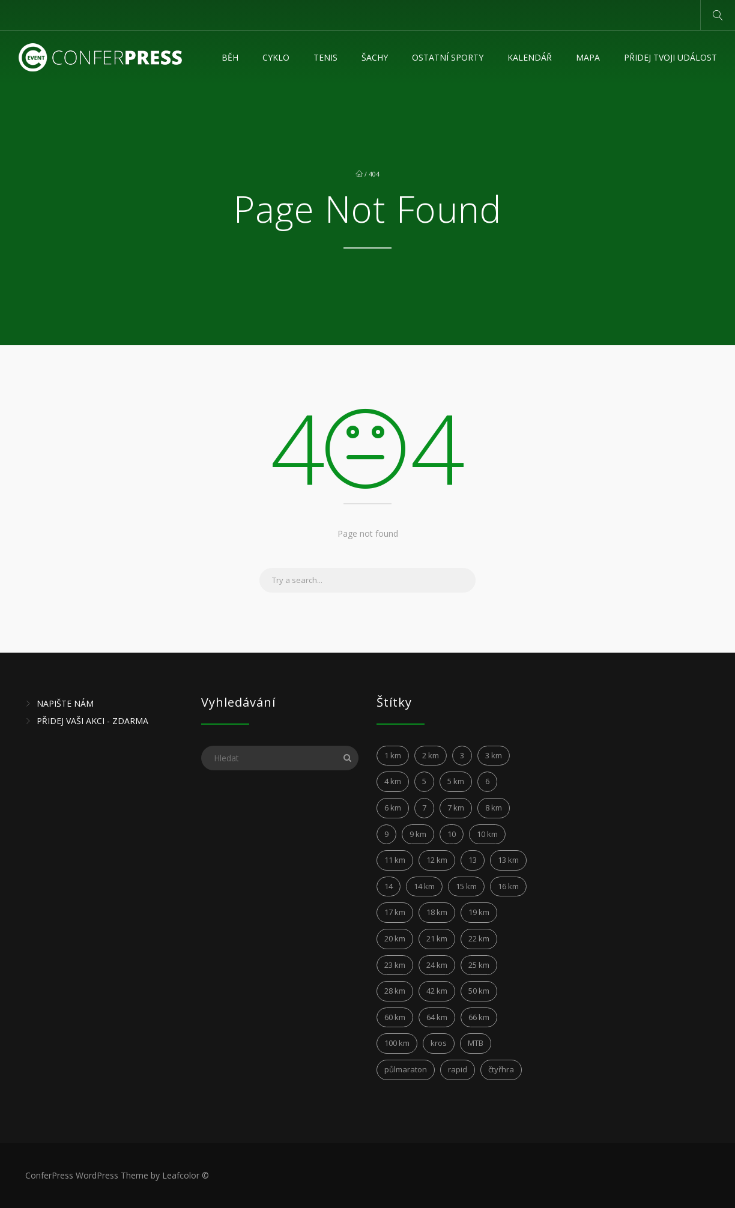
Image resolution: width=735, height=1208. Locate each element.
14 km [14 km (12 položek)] (424, 886)
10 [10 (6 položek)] (451, 834)
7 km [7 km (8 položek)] (455, 807)
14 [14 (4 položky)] (388, 886)
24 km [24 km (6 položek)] (436, 964)
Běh (230, 57)
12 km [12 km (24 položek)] (436, 859)
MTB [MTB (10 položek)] (475, 1042)
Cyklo (275, 57)
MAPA (588, 57)
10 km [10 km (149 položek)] (487, 834)
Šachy (374, 57)
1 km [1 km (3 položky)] (392, 755)
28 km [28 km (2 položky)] (394, 990)
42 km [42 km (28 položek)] (436, 990)
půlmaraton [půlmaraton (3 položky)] (405, 1069)
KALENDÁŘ (529, 57)
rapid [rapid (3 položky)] (457, 1069)
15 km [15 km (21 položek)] (466, 886)
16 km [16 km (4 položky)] (508, 886)
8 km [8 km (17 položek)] (493, 807)
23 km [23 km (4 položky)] (394, 964)
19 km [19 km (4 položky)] (478, 912)
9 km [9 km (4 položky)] (418, 834)
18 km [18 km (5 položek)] (436, 912)
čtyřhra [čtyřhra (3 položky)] (501, 1069)
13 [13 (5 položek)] (472, 859)
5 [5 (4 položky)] (424, 781)
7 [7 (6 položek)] (424, 807)
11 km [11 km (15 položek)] (394, 859)
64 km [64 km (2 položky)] (436, 1017)
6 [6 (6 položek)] (487, 781)
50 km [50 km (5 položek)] (478, 990)
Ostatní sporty (447, 57)
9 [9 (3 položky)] (386, 834)
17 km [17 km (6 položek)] (394, 912)
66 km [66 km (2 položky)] (478, 1017)
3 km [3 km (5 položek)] (493, 755)
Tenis (325, 57)
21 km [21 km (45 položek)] (436, 938)
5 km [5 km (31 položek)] (455, 781)
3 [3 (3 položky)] (462, 755)
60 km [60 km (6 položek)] (394, 1017)
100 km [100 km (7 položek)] (397, 1042)
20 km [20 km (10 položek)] (394, 938)
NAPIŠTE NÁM (65, 703)
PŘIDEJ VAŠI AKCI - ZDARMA (92, 720)
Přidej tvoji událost (670, 57)
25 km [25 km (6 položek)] (478, 964)
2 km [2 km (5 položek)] (430, 755)
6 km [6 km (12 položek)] (392, 807)
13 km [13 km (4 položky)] (508, 859)
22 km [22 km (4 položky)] (478, 938)
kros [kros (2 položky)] (439, 1042)
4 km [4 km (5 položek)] (392, 781)
